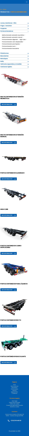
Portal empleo (14, 389)
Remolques (4, 58)
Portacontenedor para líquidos (11, 44)
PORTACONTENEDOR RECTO (10, 320)
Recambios (14, 387)
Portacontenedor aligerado (10, 39)
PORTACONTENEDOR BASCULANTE (13, 356)
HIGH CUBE (4, 209)
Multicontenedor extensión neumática (13, 35)
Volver (4, 9)
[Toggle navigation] (27, 2)
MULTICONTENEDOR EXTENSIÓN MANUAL (12, 136)
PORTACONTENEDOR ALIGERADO (12, 173)
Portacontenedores (6, 31)
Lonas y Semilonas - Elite (8, 23)
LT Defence (14, 393)
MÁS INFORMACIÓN (7, 104)
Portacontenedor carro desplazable (12, 42)
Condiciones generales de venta (14, 405)
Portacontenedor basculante (10, 48)
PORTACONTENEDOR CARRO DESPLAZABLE (10, 246)
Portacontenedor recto (9, 46)
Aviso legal (14, 401)
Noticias (15, 390)
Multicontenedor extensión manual (12, 37)
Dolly (2, 61)
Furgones (3, 28)
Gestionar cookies (14, 406)
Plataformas (4, 53)
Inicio (14, 384)
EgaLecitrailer (14, 392)
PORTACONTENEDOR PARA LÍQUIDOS (14, 284)
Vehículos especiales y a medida (10, 64)
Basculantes (4, 56)
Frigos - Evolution (6, 26)
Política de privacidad (14, 402)
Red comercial (14, 386)
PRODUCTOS (4, 12)
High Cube (23, 39)
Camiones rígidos (6, 67)
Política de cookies (14, 404)
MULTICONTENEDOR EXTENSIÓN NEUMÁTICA (12, 98)
